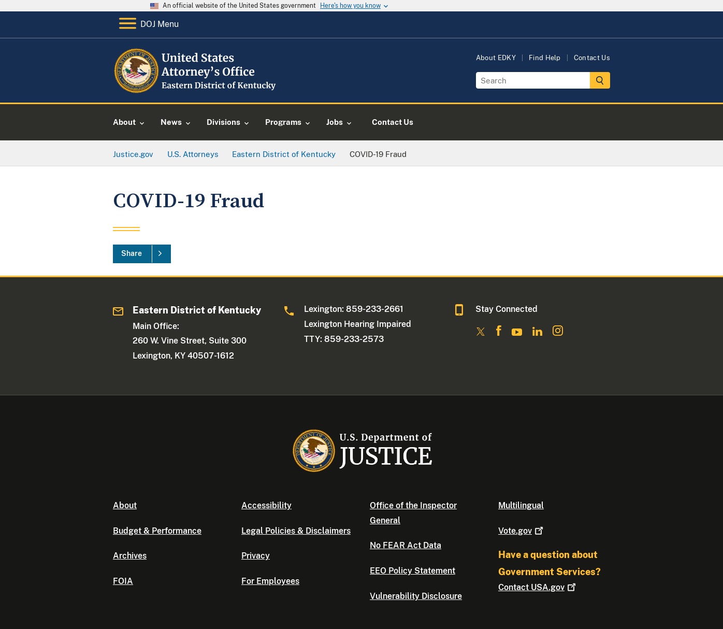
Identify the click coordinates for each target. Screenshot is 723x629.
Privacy (255, 556)
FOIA (123, 581)
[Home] (197, 90)
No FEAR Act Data (405, 545)
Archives (130, 556)
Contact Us (592, 58)
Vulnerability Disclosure (416, 596)
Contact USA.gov (538, 587)
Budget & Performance (157, 531)
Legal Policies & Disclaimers (296, 531)
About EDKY (496, 58)
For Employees (270, 581)
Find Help (545, 58)
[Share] (142, 254)
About (125, 505)
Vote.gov (521, 531)
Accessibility (266, 505)
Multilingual (521, 505)
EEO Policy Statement (412, 571)
